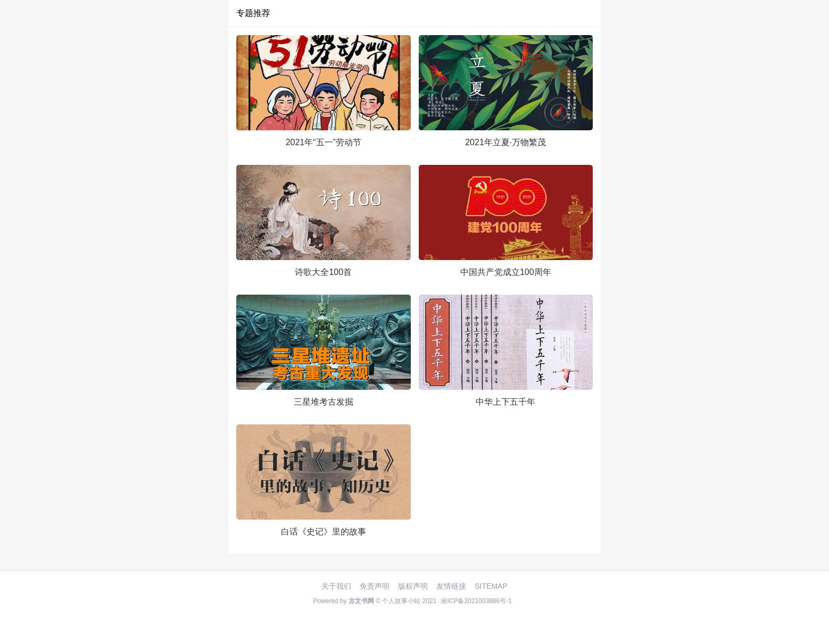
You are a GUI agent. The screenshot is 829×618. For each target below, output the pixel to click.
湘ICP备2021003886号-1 (476, 601)
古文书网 (361, 601)
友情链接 (451, 586)
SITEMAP (491, 586)
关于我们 (336, 586)
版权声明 (413, 586)
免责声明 (374, 586)
